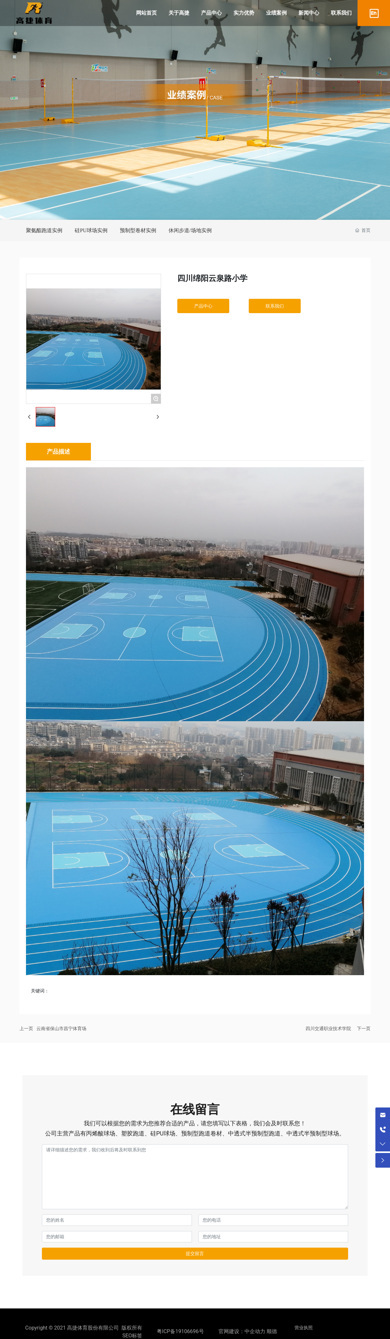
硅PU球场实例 (91, 230)
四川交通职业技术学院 (328, 1028)
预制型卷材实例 (138, 230)
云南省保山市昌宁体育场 (61, 1028)
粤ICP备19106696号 (180, 1331)
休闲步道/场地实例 (190, 230)
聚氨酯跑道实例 (44, 230)
